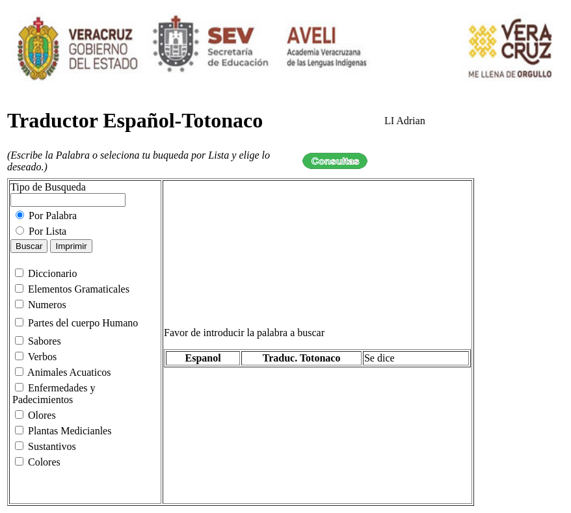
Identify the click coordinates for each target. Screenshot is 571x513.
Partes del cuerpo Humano (76, 322)
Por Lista (41, 231)
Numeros (40, 304)
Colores (37, 461)
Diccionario (46, 273)
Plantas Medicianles (63, 430)
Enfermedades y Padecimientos (54, 393)
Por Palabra (46, 215)
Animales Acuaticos (63, 372)
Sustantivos (45, 446)
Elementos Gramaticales (70, 289)
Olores (35, 415)
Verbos (36, 356)
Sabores (38, 341)
